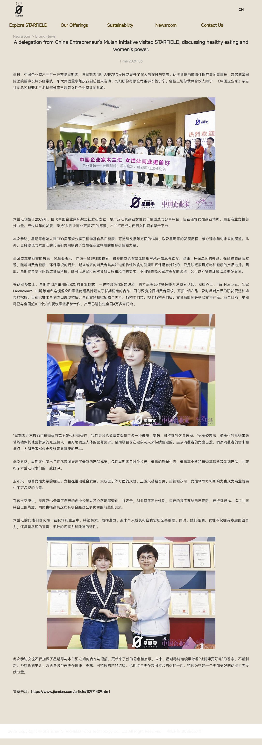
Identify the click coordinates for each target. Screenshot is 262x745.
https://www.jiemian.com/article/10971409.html (70, 691)
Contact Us (212, 25)
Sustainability (120, 25)
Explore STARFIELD (29, 25)
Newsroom (166, 25)
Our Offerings (74, 25)
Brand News (45, 36)
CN (240, 9)
